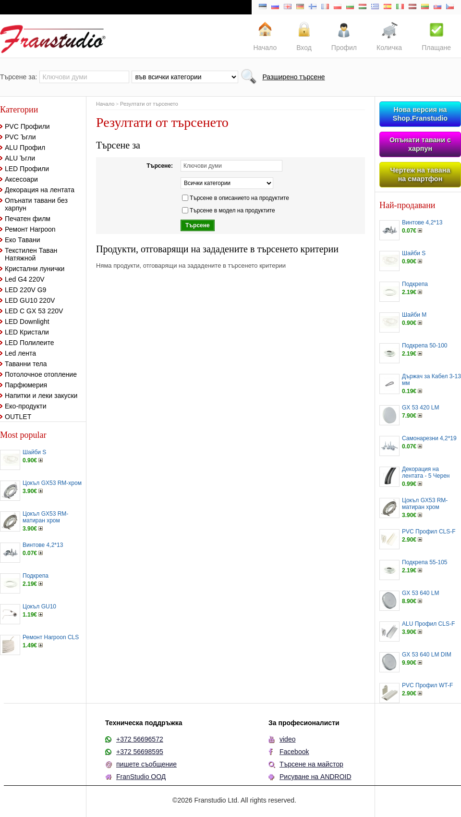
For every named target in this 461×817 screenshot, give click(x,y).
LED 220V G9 (25, 290)
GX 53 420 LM (420, 407)
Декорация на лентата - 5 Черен (425, 472)
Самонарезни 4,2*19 (429, 438)
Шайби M (414, 314)
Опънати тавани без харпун (36, 204)
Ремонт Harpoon (30, 229)
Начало (105, 104)
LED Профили (27, 169)
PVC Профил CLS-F (429, 531)
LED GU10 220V (30, 300)
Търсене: (159, 165)
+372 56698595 (139, 751)
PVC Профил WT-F (427, 685)
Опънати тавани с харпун (420, 144)
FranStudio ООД (141, 776)
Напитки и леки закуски (41, 395)
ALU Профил (25, 147)
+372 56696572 (139, 739)
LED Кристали (27, 332)
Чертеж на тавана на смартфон (420, 174)
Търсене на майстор (311, 764)
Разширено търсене (293, 77)
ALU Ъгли (20, 158)
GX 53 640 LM (420, 593)
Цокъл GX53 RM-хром (52, 483)
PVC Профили (27, 126)
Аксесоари (21, 179)
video (287, 739)
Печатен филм (27, 219)
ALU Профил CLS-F (428, 623)
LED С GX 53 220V (34, 311)
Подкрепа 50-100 (425, 345)
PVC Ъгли (20, 137)
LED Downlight (27, 321)
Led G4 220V (25, 279)
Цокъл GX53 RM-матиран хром (45, 517)
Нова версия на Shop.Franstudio (420, 114)
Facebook (294, 751)
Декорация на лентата (39, 190)
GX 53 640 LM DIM (426, 654)
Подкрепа (36, 575)
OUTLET (18, 417)
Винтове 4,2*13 (43, 545)
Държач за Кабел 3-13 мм (431, 379)
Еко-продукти (26, 406)
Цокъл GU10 (39, 606)
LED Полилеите (29, 343)
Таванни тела (26, 364)
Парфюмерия (26, 385)
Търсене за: (18, 77)
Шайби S (34, 452)
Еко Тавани (22, 240)
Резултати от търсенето (149, 104)
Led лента (20, 353)
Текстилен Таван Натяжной (31, 254)
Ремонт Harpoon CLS (51, 637)
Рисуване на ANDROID (315, 776)
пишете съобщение (146, 764)
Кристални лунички (34, 268)
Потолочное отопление (41, 374)
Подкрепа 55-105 (425, 562)
